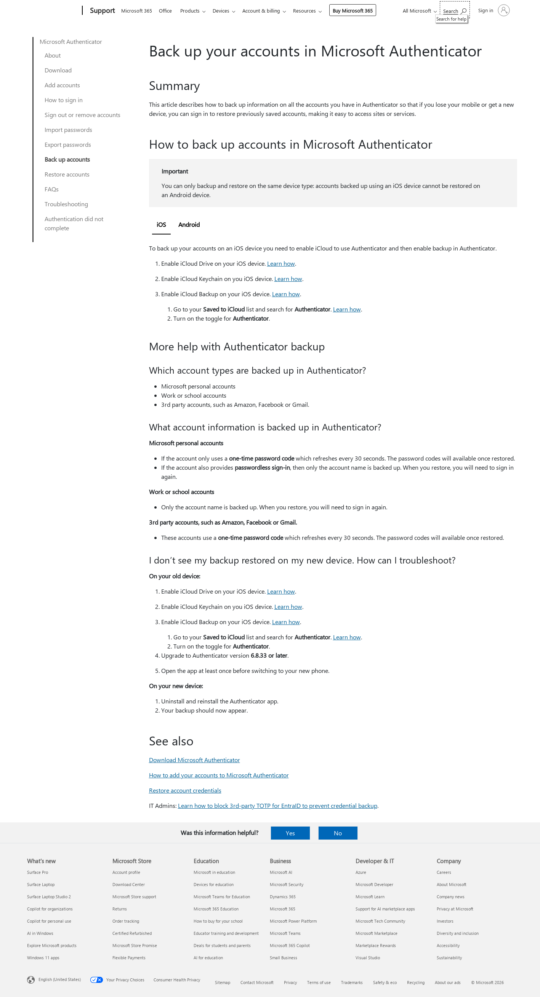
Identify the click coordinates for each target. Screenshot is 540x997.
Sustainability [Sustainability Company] (449, 957)
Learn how (281, 263)
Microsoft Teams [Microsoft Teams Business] (285, 933)
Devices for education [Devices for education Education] (214, 884)
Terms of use (319, 982)
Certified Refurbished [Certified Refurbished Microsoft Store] (132, 933)
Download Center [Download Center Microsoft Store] (128, 884)
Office (166, 10)
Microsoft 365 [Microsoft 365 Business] (282, 909)
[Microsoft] (53, 10)
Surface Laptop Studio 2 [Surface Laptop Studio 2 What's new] (49, 896)
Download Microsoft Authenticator (194, 760)
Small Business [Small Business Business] (283, 957)
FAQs (52, 189)
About (53, 55)
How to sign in (64, 100)
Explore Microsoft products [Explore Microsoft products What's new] (52, 945)
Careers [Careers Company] (444, 872)
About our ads (448, 982)
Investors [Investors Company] (445, 921)
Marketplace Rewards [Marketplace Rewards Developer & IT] (376, 945)
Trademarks (352, 982)
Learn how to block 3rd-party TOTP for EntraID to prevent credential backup (277, 805)
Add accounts (62, 85)
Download (58, 70)
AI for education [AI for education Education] (208, 957)
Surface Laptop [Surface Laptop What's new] (40, 884)
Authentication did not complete (74, 223)
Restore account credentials (185, 790)
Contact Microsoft (257, 982)
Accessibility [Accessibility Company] (448, 945)
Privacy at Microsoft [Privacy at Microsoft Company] (455, 909)
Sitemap (222, 982)
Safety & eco (385, 982)
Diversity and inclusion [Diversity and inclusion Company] (458, 933)
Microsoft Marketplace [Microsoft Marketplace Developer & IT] (376, 933)
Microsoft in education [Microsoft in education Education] (214, 872)
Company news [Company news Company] (451, 896)
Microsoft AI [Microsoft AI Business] (281, 872)
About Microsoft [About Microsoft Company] (451, 884)
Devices (225, 10)
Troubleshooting (66, 204)
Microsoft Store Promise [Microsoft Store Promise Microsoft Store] (134, 945)
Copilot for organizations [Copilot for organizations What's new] (50, 909)
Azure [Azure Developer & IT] (361, 872)
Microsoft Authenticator (71, 41)
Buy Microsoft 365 (360, 10)
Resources (312, 10)
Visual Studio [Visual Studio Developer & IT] (368, 957)
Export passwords (68, 144)
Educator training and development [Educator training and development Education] (226, 933)
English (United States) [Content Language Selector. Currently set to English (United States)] (59, 979)
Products (193, 10)
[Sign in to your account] (493, 10)
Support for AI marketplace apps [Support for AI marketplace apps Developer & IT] (385, 909)
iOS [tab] (161, 224)
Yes (290, 833)
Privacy (290, 982)
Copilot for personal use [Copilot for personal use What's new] (49, 921)
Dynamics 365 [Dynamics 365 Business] (283, 896)
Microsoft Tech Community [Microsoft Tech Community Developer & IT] (380, 921)
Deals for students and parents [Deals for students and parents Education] (222, 945)
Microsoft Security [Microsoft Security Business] (286, 884)
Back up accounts (67, 159)
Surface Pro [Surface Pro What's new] (37, 872)
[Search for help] (455, 9)
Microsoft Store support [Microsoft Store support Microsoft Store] (134, 896)
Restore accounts (67, 174)
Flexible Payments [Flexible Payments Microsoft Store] (129, 957)
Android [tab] (189, 224)
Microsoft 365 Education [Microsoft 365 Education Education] (216, 909)
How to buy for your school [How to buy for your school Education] (218, 921)
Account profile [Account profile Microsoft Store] (126, 872)
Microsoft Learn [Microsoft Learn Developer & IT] (370, 896)
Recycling (416, 982)
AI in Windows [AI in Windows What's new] (40, 933)
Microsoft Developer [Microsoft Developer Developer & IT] (374, 884)
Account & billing (267, 10)
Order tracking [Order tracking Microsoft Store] (125, 921)
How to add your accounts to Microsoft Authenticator (219, 775)
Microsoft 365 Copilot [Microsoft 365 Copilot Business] (290, 945)
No (338, 833)
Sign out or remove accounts (82, 115)
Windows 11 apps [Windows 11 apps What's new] (43, 957)
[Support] (101, 10)
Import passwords (68, 129)
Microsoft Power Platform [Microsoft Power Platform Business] (293, 921)
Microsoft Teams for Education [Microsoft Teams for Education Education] (222, 896)
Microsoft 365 (136, 10)
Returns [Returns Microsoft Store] (119, 909)
